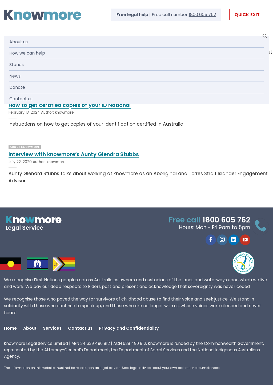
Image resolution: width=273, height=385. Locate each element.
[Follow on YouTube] (245, 239)
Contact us (21, 99)
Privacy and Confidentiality (129, 328)
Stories (16, 64)
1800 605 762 (202, 14)
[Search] (265, 36)
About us (18, 42)
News (15, 76)
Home (10, 328)
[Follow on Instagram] (222, 239)
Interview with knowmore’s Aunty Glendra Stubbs (74, 154)
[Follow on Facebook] (211, 239)
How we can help (27, 53)
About (30, 328)
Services (52, 328)
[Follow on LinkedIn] (233, 239)
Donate (17, 87)
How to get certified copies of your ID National (70, 105)
